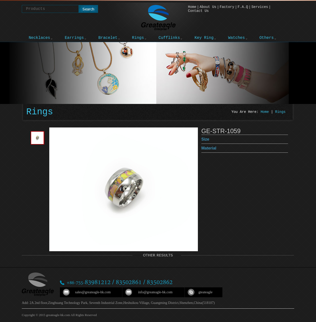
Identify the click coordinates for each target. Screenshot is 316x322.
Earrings (74, 38)
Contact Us (198, 11)
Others (267, 38)
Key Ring (203, 38)
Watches (236, 38)
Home (192, 7)
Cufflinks (169, 38)
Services (259, 7)
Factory (227, 7)
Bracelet (107, 38)
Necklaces (39, 38)
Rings (138, 38)
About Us (208, 7)
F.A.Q (243, 7)
